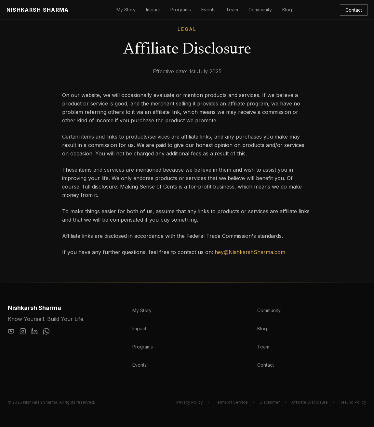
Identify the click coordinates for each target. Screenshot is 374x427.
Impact (153, 9)
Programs (180, 9)
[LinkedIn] (34, 331)
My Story (126, 9)
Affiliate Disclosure (309, 402)
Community (260, 9)
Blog (287, 9)
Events (208, 9)
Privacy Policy (189, 402)
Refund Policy (353, 402)
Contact (353, 10)
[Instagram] (23, 331)
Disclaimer (270, 402)
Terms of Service (231, 402)
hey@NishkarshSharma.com (250, 252)
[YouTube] (11, 331)
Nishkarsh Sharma (38, 9)
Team (232, 9)
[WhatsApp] (46, 331)
